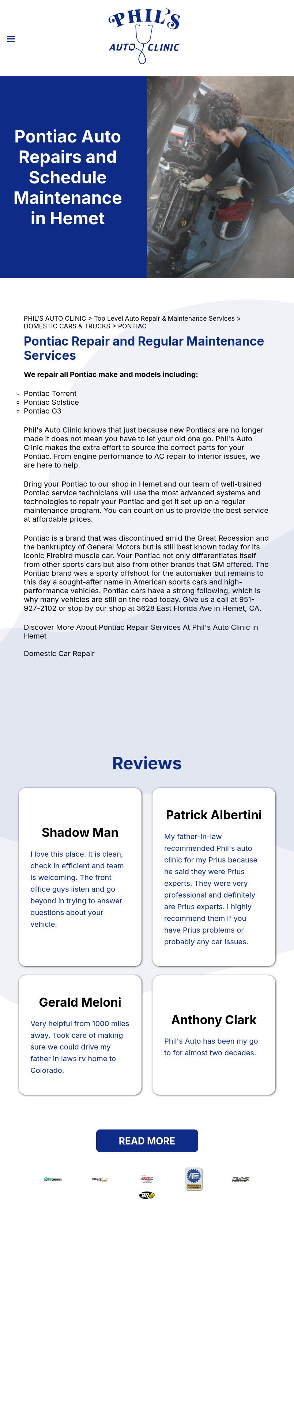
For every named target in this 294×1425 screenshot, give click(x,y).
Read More (147, 1141)
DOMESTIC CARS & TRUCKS (67, 326)
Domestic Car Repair (59, 653)
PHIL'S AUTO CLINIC (55, 318)
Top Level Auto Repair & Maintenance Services (164, 318)
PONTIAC (132, 326)
